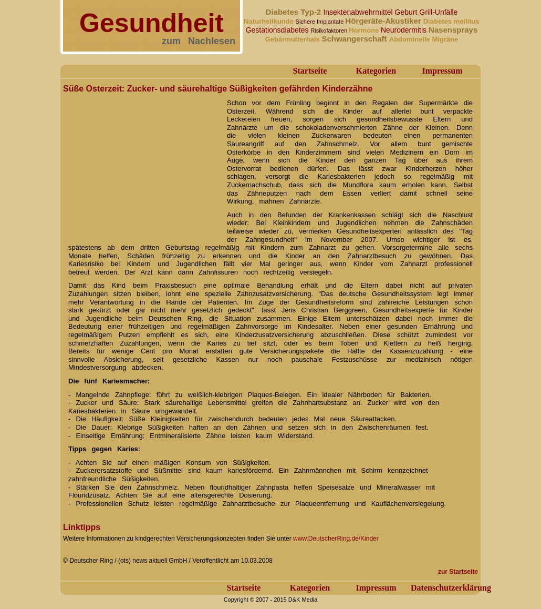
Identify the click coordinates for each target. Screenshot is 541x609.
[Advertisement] (142, 162)
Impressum (442, 70)
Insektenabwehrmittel (358, 12)
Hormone (365, 30)
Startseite (310, 70)
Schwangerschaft (355, 38)
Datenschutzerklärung (451, 587)
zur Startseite (458, 571)
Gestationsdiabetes (278, 30)
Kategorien (376, 70)
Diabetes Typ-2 (295, 11)
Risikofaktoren (329, 30)
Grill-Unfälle (438, 12)
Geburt (407, 12)
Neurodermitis (405, 30)
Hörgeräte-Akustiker (384, 20)
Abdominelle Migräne (423, 39)
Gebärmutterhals (293, 39)
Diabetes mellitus (451, 21)
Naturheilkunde (269, 21)
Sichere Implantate (321, 21)
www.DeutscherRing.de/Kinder (336, 538)
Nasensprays (453, 29)
